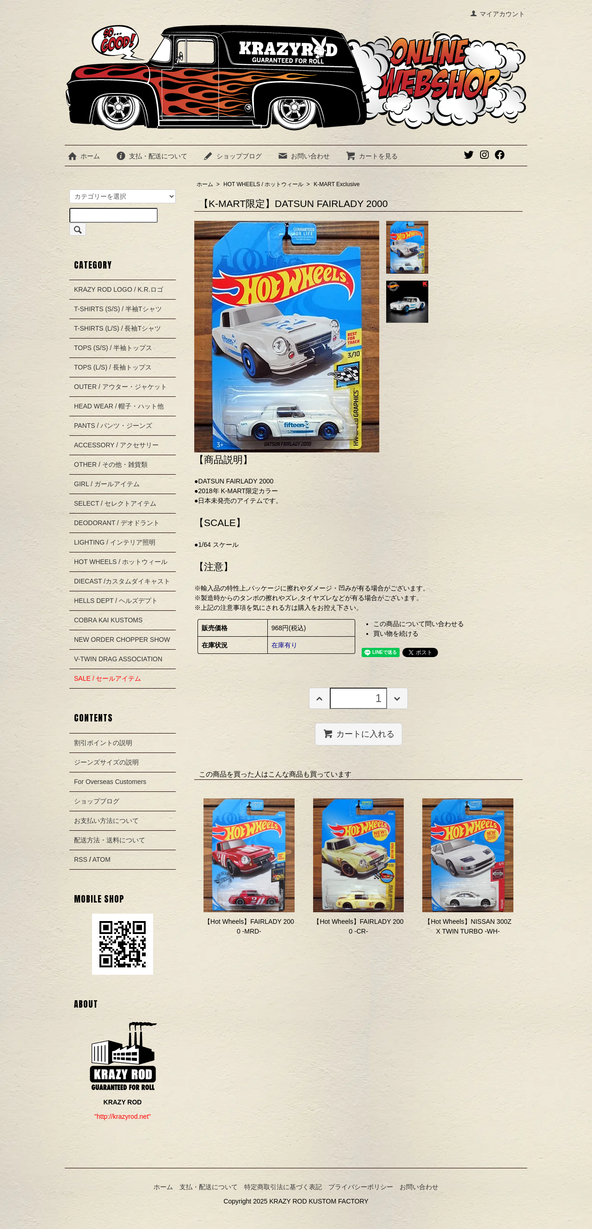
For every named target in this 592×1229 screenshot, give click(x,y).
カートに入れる (359, 733)
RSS (80, 859)
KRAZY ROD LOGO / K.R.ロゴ (118, 289)
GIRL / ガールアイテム (107, 484)
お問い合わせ (304, 156)
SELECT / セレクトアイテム (115, 503)
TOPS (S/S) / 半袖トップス (113, 347)
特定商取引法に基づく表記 (283, 1187)
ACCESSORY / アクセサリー (116, 445)
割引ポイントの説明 (103, 742)
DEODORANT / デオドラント (117, 523)
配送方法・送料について (109, 840)
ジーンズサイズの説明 (106, 762)
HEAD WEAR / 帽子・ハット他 (119, 406)
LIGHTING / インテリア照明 (114, 542)
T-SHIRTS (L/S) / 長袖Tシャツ (117, 328)
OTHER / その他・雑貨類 (111, 464)
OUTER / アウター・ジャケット (120, 386)
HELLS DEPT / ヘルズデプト (116, 600)
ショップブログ (232, 156)
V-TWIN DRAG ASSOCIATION (118, 659)
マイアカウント (497, 14)
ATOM (101, 859)
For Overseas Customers (110, 781)
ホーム (83, 156)
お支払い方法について (106, 820)
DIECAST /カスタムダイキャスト (122, 581)
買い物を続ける (396, 633)
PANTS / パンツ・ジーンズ (113, 425)
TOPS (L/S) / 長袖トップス (113, 367)
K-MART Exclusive (337, 184)
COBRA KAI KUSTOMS (108, 620)
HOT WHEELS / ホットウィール (263, 184)
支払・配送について (151, 156)
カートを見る (371, 156)
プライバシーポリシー (360, 1187)
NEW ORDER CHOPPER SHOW (122, 639)
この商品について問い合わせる (418, 623)
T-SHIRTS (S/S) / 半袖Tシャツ (118, 309)
